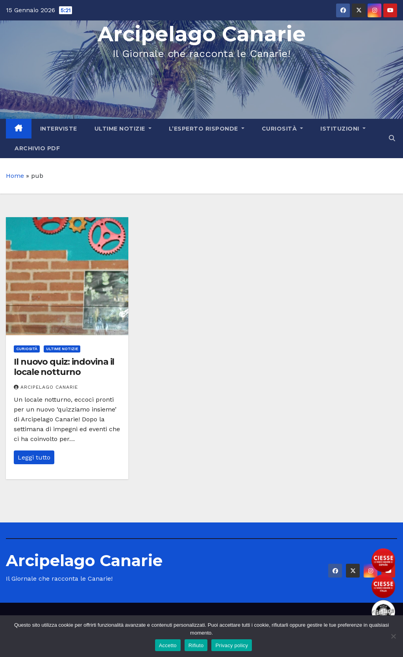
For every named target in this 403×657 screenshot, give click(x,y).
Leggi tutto (34, 457)
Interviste (58, 128)
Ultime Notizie (123, 128)
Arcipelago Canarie (202, 34)
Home (15, 175)
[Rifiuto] (393, 636)
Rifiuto (196, 645)
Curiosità (282, 128)
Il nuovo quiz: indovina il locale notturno (64, 366)
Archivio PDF (37, 148)
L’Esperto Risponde (206, 128)
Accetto (168, 645)
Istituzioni (343, 128)
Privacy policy (231, 645)
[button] (392, 138)
